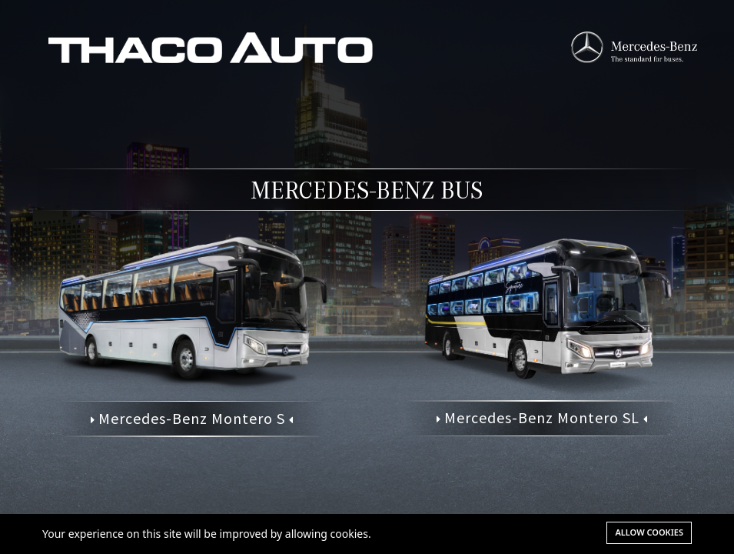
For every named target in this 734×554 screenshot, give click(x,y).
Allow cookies (649, 532)
